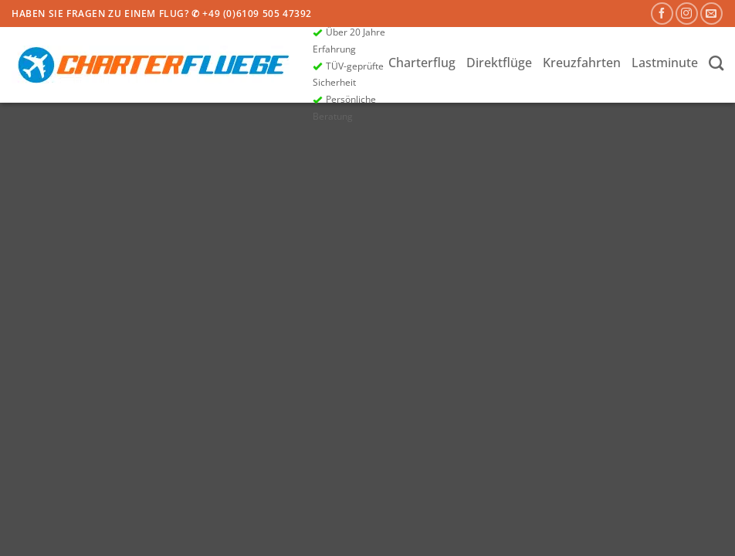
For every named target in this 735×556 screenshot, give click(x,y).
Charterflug (422, 62)
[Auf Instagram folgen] (687, 13)
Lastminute (665, 62)
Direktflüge (499, 62)
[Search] (716, 63)
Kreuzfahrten (582, 62)
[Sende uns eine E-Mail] (711, 13)
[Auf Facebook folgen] (662, 13)
